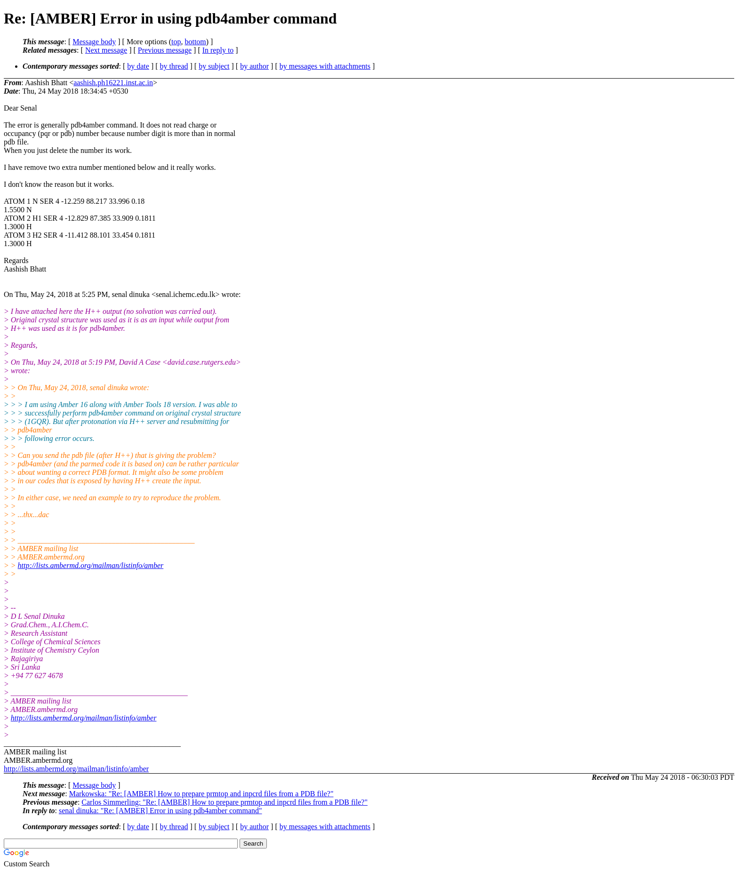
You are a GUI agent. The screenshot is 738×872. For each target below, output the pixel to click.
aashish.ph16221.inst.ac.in (113, 83)
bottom (195, 42)
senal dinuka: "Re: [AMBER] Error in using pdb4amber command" (160, 811)
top (176, 42)
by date (138, 66)
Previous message (165, 50)
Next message (106, 50)
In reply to (218, 50)
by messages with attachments (325, 66)
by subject (214, 66)
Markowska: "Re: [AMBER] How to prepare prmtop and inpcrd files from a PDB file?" (201, 794)
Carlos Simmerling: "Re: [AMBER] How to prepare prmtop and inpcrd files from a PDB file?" (224, 802)
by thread (174, 66)
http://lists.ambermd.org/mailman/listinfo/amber (91, 565)
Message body (94, 42)
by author (254, 66)
